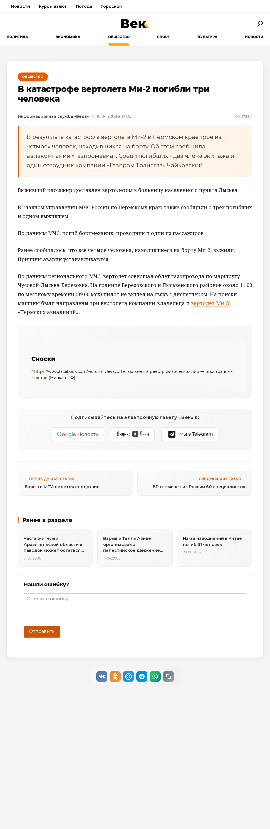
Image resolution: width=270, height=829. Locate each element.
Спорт (163, 37)
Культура (207, 37)
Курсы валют (53, 6)
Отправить (42, 631)
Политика (17, 37)
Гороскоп (111, 6)
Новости (20, 6)
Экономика (68, 37)
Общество (119, 37)
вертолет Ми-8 (210, 303)
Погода (84, 6)
